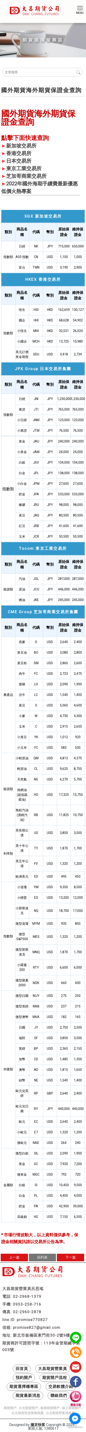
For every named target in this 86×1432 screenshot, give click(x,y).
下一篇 (70, 1257)
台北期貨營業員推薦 (60, 1413)
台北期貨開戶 (28, 1408)
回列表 (42, 1257)
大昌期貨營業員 (52, 1368)
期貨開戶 (10, 1408)
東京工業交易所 (24, 168)
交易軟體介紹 (60, 1386)
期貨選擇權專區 (23, 1386)
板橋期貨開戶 (50, 1408)
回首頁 (22, 1368)
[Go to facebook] (75, 1418)
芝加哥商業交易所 (26, 176)
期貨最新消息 (28, 1395)
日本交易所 (18, 161)
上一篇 (14, 1257)
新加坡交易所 (21, 146)
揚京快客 (38, 1425)
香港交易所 (18, 153)
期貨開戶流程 (54, 1377)
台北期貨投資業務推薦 (27, 1413)
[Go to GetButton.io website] (75, 1427)
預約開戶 (24, 1377)
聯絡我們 (58, 1395)
